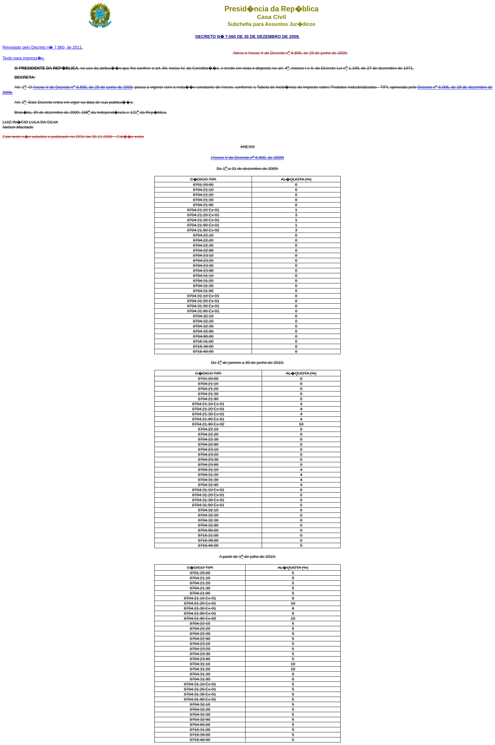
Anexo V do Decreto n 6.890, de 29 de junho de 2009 (83, 87)
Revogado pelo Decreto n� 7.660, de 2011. (43, 47)
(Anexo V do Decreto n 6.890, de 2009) (247, 157)
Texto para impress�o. (24, 58)
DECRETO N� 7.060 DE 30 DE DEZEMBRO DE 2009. (247, 36)
